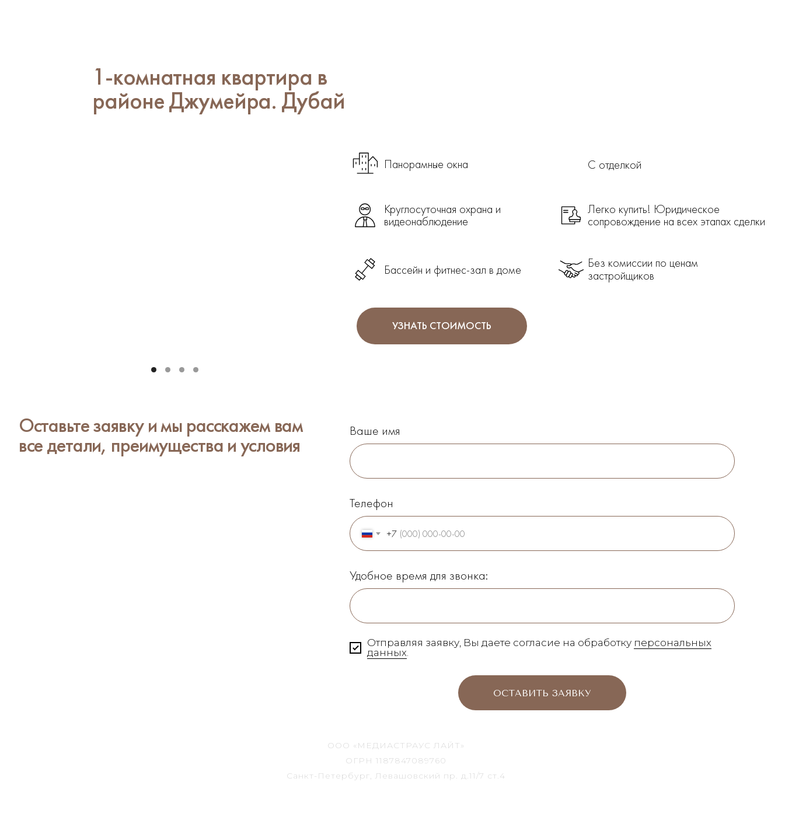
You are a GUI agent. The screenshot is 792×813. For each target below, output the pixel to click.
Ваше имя (375, 430)
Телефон (371, 502)
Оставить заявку (542, 692)
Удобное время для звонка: (419, 575)
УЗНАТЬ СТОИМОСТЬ (442, 326)
